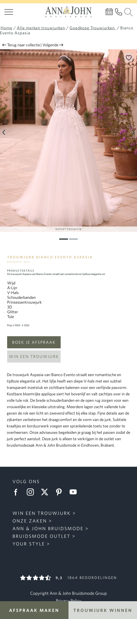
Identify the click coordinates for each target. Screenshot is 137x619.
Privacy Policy (68, 600)
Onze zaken (29, 520)
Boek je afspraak (34, 342)
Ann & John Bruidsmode (47, 528)
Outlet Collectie (68, 229)
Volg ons (26, 481)
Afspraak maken (34, 610)
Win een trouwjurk (34, 356)
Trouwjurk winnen (102, 610)
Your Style (28, 543)
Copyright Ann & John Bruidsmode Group (68, 593)
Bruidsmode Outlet (41, 536)
